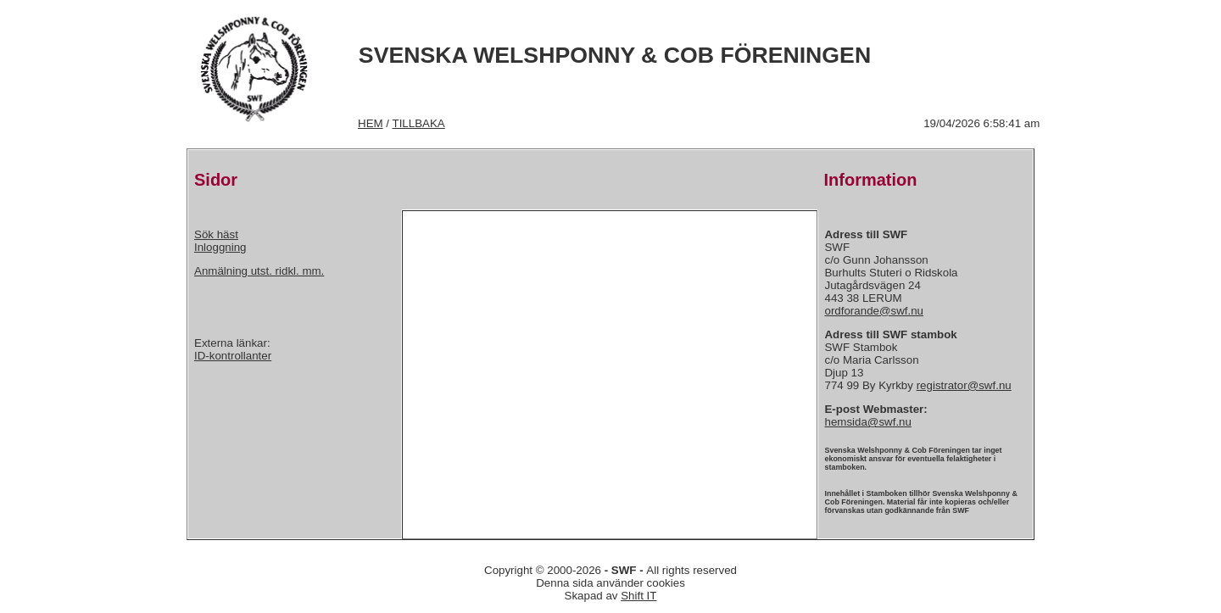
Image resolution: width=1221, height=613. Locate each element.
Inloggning (220, 247)
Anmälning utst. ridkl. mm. (259, 271)
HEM (370, 123)
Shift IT (638, 595)
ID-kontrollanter (232, 355)
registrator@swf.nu (964, 385)
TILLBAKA (419, 123)
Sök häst (216, 234)
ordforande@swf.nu (873, 310)
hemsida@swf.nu (867, 421)
